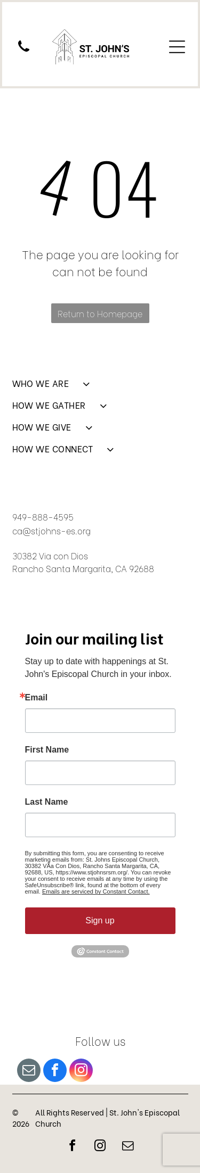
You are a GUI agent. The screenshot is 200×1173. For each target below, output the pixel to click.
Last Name (46, 802)
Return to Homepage (100, 313)
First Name (47, 750)
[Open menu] (177, 47)
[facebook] (55, 1072)
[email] (29, 1072)
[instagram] (81, 1072)
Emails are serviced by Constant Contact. (96, 891)
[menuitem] (100, 388)
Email (36, 697)
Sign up (99, 920)
